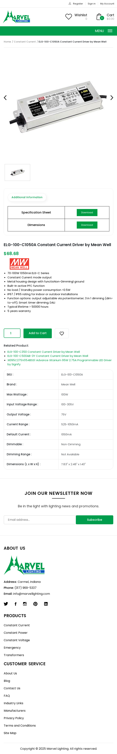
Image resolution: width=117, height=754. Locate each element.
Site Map (10, 733)
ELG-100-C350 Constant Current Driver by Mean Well (43, 352)
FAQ (7, 696)
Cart (110, 15)
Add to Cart (38, 333)
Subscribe (94, 520)
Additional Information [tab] (27, 197)
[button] (62, 333)
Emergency (12, 647)
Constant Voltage (17, 640)
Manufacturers (15, 711)
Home (7, 41)
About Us (10, 673)
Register (78, 3)
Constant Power (16, 633)
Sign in (92, 3)
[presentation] (5, 98)
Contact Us (12, 688)
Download (87, 212)
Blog (7, 681)
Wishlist (81, 15)
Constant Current (25, 41)
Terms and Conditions (20, 725)
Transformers (14, 655)
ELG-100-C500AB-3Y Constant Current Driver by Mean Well (47, 356)
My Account (107, 3)
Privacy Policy (14, 718)
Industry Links (13, 703)
